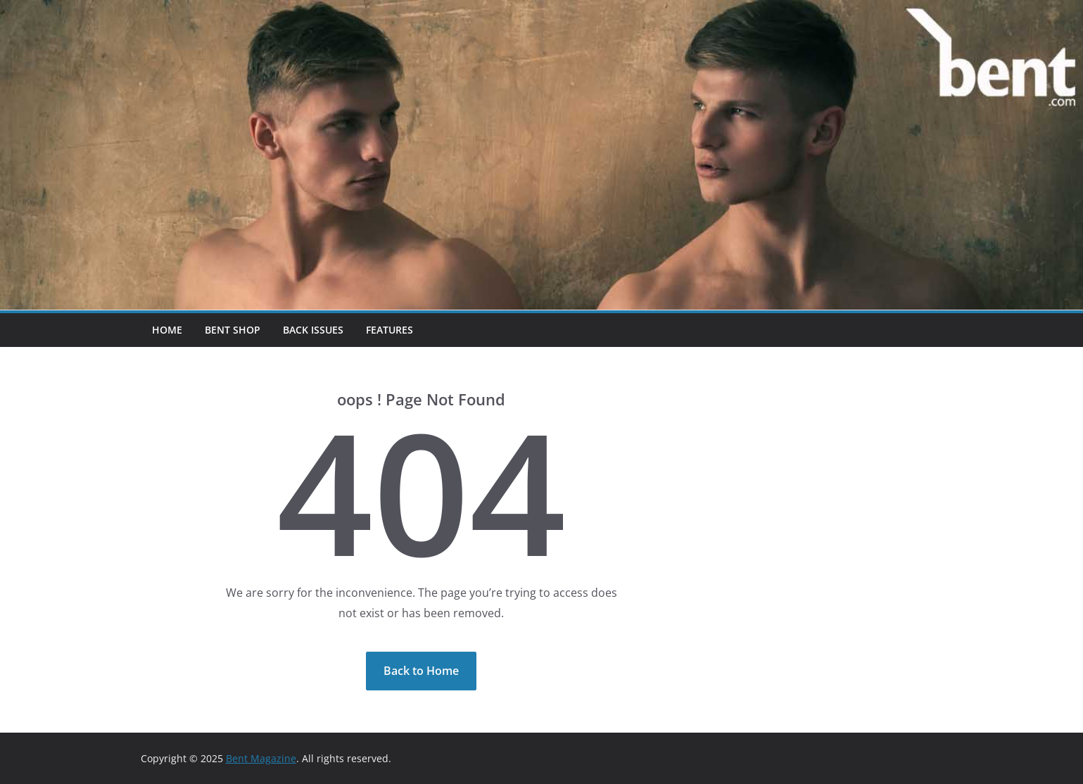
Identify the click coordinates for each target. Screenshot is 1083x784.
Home (167, 329)
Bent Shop (232, 329)
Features (389, 329)
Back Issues (313, 329)
